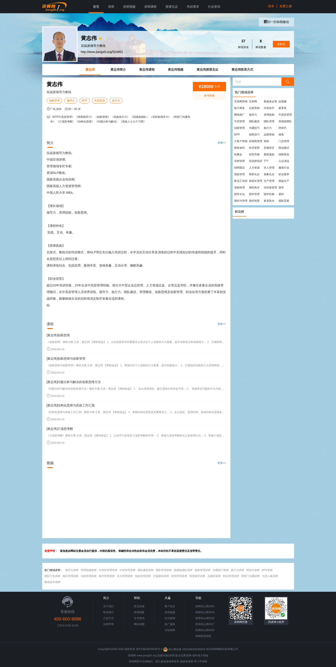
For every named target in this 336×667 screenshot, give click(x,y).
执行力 (116, 100)
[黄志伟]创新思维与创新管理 (66, 358)
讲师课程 (150, 6)
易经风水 (254, 187)
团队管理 (269, 121)
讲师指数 (139, 612)
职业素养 (284, 174)
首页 (96, 6)
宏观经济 (269, 147)
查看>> (222, 142)
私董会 (238, 154)
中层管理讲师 (127, 570)
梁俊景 (184, 661)
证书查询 (139, 618)
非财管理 (239, 161)
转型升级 (254, 154)
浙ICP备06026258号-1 (149, 649)
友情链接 (170, 612)
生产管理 (269, 180)
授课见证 (171, 6)
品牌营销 (269, 134)
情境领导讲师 (197, 576)
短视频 (283, 101)
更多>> (222, 323)
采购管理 (239, 187)
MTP (84, 100)
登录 (271, 6)
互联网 (253, 101)
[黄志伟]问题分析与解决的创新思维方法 (74, 382)
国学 (281, 187)
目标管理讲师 (89, 576)
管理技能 (269, 114)
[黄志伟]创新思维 (58, 335)
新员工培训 (240, 180)
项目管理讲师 (70, 576)
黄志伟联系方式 (242, 69)
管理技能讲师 (89, 570)
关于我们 (108, 606)
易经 (281, 194)
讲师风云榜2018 (205, 618)
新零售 (283, 108)
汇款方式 (108, 618)
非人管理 (269, 167)
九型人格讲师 (270, 576)
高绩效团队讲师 (183, 570)
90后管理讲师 (231, 576)
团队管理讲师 (164, 570)
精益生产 (284, 180)
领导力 (71, 100)
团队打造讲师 (52, 576)
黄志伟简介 (118, 69)
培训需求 (193, 6)
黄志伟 (90, 69)
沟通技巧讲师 (221, 570)
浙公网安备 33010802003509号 (184, 649)
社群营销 (254, 108)
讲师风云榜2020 (205, 606)
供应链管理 (270, 187)
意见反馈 (139, 606)
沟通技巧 (254, 128)
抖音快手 (269, 108)
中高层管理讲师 (108, 570)
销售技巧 (254, 134)
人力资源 (254, 167)
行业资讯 (214, 6)
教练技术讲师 (52, 582)
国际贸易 (284, 200)
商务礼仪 (254, 174)
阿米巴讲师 (253, 570)
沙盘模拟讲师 (161, 576)
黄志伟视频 (175, 69)
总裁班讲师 (214, 576)
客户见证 (170, 606)
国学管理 (254, 194)
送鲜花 (281, 44)
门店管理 (284, 141)
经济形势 (254, 147)
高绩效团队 (285, 121)
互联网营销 (240, 101)
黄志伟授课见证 (207, 69)
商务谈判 (239, 147)
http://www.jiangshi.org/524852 (102, 52)
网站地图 (139, 624)
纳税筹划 (284, 154)
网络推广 (239, 114)
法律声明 (108, 624)
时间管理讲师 (179, 576)
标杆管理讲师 (107, 576)
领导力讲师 (71, 570)
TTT (266, 161)
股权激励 (269, 154)
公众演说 (284, 161)
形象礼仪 (269, 174)
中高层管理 (285, 114)
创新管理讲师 (203, 570)
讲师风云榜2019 (205, 612)
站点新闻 (170, 618)
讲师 (111, 6)
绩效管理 (239, 174)
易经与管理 (240, 200)
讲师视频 (129, 6)
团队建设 (254, 121)
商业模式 (284, 147)
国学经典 (269, 194)
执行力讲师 (237, 570)
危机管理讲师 (143, 576)
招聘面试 (239, 167)
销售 (281, 134)
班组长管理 (255, 180)
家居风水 (269, 200)
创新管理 (54, 100)
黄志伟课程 (147, 69)
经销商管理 (255, 141)
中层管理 (99, 100)
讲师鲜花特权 (203, 636)
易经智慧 (254, 200)
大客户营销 (240, 141)
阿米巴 (283, 128)
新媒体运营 (270, 101)
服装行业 (284, 167)
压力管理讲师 (125, 576)
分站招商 (170, 630)
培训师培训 (255, 161)
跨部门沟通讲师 (250, 576)
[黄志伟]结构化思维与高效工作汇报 (71, 405)
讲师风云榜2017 (205, 624)
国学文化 (239, 194)
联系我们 (108, 612)
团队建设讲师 (146, 570)
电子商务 (239, 108)
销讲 (266, 141)
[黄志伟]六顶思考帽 (60, 428)
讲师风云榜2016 (205, 630)
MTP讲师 (267, 570)
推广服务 (170, 624)
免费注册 (285, 6)
